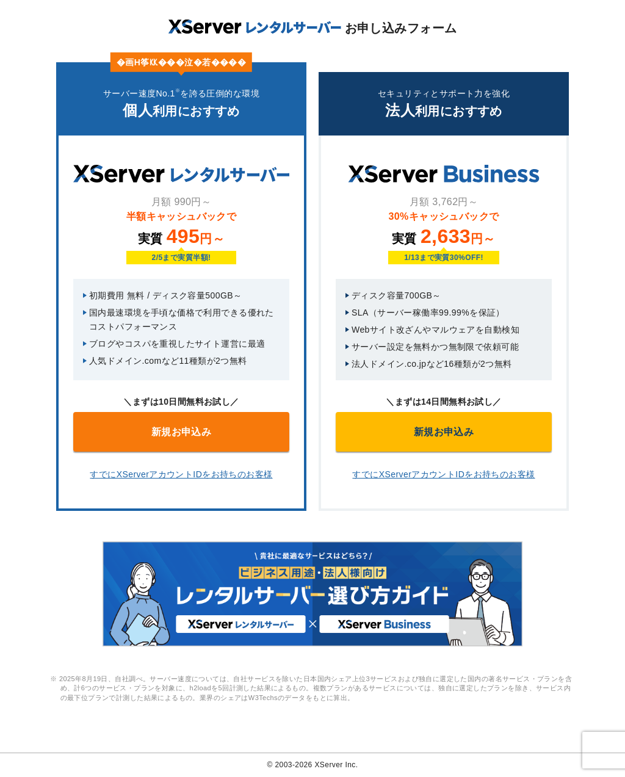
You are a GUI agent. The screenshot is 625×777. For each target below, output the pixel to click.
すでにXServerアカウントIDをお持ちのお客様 (181, 474)
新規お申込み (181, 432)
